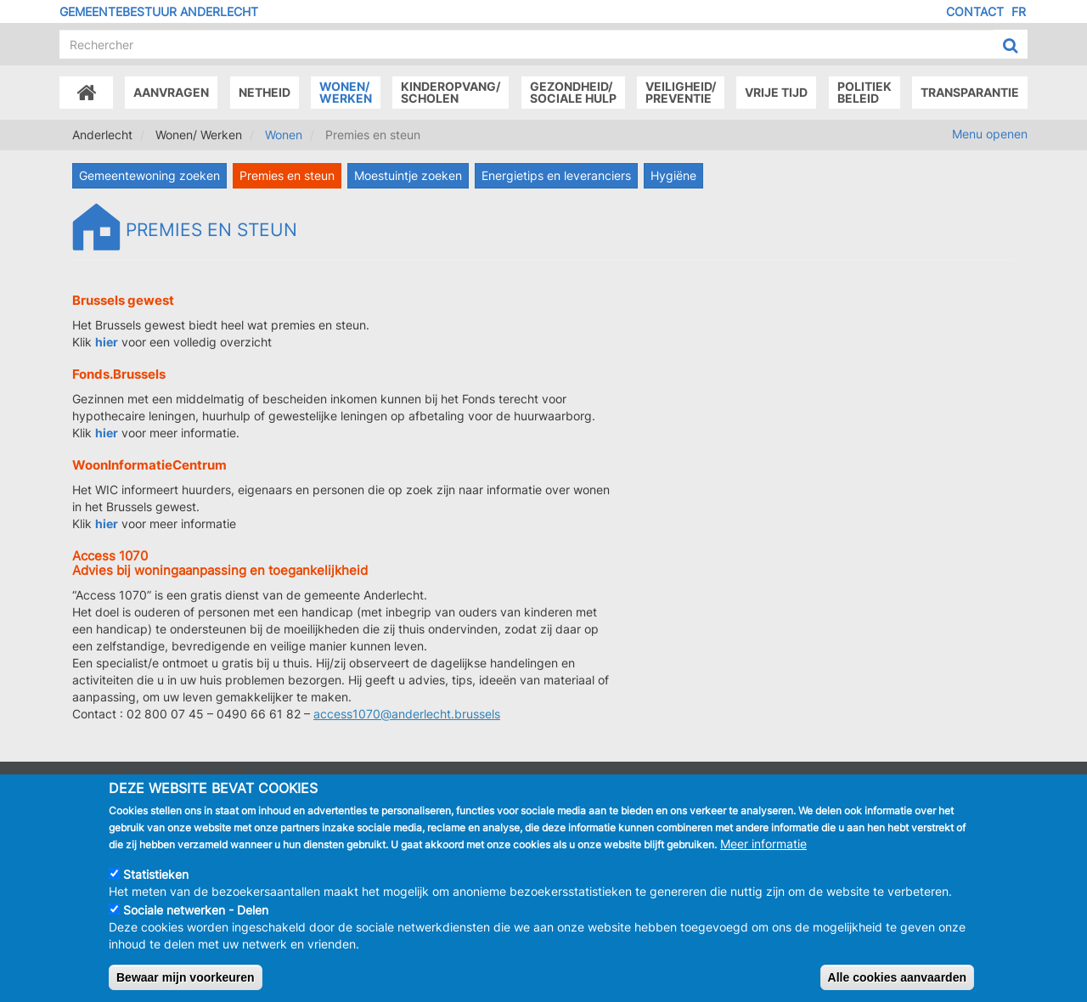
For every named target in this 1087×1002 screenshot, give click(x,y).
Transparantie (970, 92)
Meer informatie (763, 855)
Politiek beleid (864, 92)
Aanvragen (171, 92)
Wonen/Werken (345, 92)
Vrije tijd (776, 92)
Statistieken (156, 886)
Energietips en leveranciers (556, 175)
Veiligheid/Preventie (680, 92)
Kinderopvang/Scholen (450, 92)
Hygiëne (673, 175)
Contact (975, 11)
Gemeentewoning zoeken (149, 175)
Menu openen (990, 134)
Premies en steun (287, 175)
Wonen (283, 134)
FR (1018, 11)
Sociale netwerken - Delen (195, 922)
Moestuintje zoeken (408, 175)
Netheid (264, 92)
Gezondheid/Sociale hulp (573, 92)
